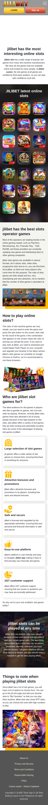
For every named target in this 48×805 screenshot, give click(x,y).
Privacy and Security (24, 764)
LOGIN (14, 10)
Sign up (35, 10)
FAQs (23, 781)
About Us (24, 758)
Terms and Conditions (24, 769)
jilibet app (20, 558)
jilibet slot (9, 60)
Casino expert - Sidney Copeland (24, 786)
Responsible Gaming (24, 775)
